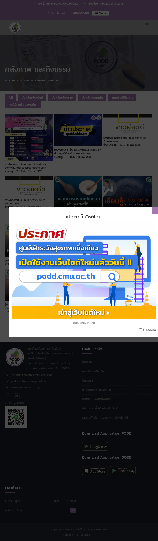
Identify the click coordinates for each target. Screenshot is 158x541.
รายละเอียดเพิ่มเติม (85, 287)
